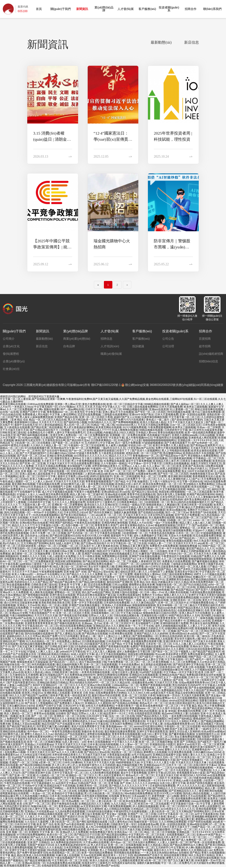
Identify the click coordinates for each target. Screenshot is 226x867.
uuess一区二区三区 (204, 520)
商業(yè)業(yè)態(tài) (76, 338)
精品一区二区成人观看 (193, 566)
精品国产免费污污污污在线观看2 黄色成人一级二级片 (139, 419)
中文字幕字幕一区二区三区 (184, 417)
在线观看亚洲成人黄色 (17, 558)
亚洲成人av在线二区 (138, 759)
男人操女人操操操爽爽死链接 (36, 417)
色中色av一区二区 (37, 731)
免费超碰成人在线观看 (99, 530)
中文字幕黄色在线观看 (107, 533)
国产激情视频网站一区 (145, 636)
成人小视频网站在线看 (156, 600)
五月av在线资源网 (91, 855)
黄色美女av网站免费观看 (150, 857)
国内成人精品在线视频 (61, 659)
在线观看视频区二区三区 (105, 612)
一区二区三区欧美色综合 (161, 667)
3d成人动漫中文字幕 (67, 543)
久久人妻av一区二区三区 (161, 466)
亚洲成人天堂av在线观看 (26, 723)
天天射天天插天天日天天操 (70, 744)
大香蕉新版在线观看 (178, 486)
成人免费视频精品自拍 (169, 690)
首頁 (39, 9)
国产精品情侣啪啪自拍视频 (35, 765)
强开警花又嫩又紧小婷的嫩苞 (53, 726)
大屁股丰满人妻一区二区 (86, 486)
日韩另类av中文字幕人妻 (148, 723)
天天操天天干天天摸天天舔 (68, 481)
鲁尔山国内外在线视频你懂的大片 (190, 502)
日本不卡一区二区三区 (201, 677)
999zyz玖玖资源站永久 (33, 486)
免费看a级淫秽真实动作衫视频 (203, 674)
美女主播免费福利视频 (187, 736)
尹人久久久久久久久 (188, 785)
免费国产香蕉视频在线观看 (113, 646)
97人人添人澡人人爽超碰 (101, 651)
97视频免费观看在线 (202, 602)
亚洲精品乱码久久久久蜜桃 (70, 527)
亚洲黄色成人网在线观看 (202, 437)
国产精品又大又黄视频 (23, 814)
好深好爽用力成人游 (72, 484)
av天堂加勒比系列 (114, 710)
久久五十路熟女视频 (88, 556)
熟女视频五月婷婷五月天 (149, 628)
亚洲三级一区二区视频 (95, 579)
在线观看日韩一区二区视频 (35, 509)
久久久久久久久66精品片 (105, 517)
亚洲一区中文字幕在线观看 (86, 602)
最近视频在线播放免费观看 (119, 731)
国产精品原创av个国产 (173, 455)
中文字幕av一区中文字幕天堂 (145, 463)
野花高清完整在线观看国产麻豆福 (96, 594)
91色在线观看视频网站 (46, 514)
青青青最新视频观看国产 (99, 481)
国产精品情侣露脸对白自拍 (65, 535)
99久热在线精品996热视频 (154, 589)
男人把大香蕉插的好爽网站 (79, 427)
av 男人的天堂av (96, 844)
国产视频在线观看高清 (67, 623)
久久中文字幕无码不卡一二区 (74, 618)
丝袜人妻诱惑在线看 (66, 819)
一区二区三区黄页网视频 (154, 661)
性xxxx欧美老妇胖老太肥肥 (170, 654)
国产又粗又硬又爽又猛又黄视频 (82, 814)
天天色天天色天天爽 (205, 553)
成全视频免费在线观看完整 (146, 641)
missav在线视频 (34, 780)
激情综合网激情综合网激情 (112, 674)
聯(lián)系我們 (212, 9)
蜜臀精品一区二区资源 (193, 527)
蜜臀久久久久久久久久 (85, 597)
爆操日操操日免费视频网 (58, 710)
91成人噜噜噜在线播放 (125, 429)
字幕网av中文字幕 (44, 790)
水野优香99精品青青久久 (106, 466)
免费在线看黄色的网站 (200, 654)
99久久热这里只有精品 (206, 540)
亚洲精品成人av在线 (198, 620)
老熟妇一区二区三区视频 (52, 545)
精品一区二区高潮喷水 (62, 808)
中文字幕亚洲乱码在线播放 (141, 710)
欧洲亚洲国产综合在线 (47, 530)
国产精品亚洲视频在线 (37, 860)
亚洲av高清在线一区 (33, 862)
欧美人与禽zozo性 (40, 478)
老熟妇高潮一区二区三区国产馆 (144, 453)
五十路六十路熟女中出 (95, 458)
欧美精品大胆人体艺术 (166, 460)
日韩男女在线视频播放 (176, 463)
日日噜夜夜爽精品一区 (103, 440)
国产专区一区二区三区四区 (150, 411)
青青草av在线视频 (44, 713)
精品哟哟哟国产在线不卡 (148, 855)
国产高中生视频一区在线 (53, 507)
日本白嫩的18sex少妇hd (61, 453)
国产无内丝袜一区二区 (80, 533)
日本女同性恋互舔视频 (160, 514)
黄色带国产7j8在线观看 (82, 507)
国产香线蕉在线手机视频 (73, 615)
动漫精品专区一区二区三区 (22, 801)
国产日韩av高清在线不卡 (44, 429)
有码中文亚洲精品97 (44, 685)
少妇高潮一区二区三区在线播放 (32, 442)
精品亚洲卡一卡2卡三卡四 (118, 713)
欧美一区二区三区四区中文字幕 (38, 476)
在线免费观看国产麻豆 (125, 540)
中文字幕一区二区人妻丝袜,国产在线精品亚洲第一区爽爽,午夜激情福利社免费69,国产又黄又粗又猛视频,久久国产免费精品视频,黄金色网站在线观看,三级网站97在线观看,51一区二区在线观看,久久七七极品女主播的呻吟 (113, 400)
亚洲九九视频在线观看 (65, 509)
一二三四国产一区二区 (126, 563)
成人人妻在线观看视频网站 (87, 499)
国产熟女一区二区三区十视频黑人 (171, 651)
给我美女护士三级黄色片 (101, 502)
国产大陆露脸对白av (63, 538)
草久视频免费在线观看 (161, 517)
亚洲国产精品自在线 (66, 417)
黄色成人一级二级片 (178, 816)
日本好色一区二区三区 (158, 643)
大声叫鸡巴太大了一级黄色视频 (195, 618)
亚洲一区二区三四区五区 (36, 538)
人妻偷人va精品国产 (19, 685)
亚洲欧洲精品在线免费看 (129, 566)
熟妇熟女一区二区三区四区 (85, 708)
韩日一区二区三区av (177, 512)
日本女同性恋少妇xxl (172, 496)
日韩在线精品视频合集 (126, 615)
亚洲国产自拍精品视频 (95, 553)
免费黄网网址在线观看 (114, 556)
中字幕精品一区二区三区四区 (71, 736)
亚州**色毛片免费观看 (187, 514)
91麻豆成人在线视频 (67, 855)
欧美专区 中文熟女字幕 (88, 411)
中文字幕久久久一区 (113, 406)
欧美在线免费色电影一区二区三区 (162, 484)
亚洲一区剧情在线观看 (192, 414)
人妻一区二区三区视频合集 (171, 687)
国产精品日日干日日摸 (87, 834)
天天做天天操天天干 (58, 463)
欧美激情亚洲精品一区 (89, 718)
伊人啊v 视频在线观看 (46, 409)
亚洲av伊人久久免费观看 (14, 592)
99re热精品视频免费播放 (138, 793)
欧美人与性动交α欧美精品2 (52, 638)
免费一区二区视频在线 (25, 507)
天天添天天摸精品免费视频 (153, 424)
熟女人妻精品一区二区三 (18, 713)
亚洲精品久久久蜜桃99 (98, 703)
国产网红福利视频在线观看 (33, 435)
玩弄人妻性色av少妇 (121, 821)
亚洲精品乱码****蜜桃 (12, 641)
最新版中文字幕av (113, 478)
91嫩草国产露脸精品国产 (39, 527)
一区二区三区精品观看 (199, 491)
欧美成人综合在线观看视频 (38, 855)
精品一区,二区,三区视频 (123, 561)
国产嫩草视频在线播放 (205, 561)
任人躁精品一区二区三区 (50, 775)
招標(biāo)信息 (208, 361)
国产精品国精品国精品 (203, 579)
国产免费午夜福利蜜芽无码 (32, 852)
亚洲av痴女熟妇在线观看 (34, 522)
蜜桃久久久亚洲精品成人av (196, 850)
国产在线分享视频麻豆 (189, 759)
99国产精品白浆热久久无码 (193, 607)
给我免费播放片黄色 (101, 832)
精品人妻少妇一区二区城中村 (87, 494)
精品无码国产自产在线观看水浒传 (61, 723)
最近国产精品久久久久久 (200, 548)
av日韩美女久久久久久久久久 (91, 455)
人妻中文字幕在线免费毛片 (69, 432)
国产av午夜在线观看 (72, 824)
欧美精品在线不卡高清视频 (198, 453)
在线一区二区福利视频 (106, 569)
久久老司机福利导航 (45, 589)
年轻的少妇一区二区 (139, 445)
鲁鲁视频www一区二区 (60, 411)
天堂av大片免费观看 (180, 535)
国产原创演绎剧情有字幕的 (186, 419)
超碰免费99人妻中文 (21, 530)
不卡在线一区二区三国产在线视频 (125, 698)
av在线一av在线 (9, 411)
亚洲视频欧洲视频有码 (205, 816)
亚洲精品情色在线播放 (13, 731)
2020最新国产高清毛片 (97, 643)
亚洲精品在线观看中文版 (167, 754)
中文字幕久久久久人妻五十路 (157, 762)
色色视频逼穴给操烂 (158, 435)
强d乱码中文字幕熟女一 (110, 551)
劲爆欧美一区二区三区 (51, 630)
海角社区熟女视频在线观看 (57, 690)
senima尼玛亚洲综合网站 (164, 527)
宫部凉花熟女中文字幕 (84, 471)
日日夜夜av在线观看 (70, 589)
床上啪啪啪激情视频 (141, 489)
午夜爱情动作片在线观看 (175, 556)
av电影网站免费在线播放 (97, 563)
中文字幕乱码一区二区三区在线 (129, 543)
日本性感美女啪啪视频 (133, 569)
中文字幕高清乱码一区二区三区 (40, 625)
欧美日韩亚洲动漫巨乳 (182, 703)
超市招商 (205, 346)
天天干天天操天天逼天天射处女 (185, 422)
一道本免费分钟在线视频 (99, 484)
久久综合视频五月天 (44, 618)
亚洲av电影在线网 (115, 494)
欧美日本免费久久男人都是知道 (171, 445)
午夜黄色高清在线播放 (87, 522)
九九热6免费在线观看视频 (104, 772)
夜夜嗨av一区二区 (181, 777)
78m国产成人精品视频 (139, 649)
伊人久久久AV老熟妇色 (35, 767)
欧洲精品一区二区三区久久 (81, 775)
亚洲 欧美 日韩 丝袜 (82, 692)
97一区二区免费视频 (87, 447)
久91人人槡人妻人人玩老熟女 (190, 643)
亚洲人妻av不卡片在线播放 (118, 411)
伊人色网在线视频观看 (145, 806)
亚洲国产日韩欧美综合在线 (134, 826)
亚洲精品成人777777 (98, 429)
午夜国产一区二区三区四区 (31, 659)
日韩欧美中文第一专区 (123, 824)
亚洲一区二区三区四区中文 (173, 602)
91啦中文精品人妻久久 (133, 507)
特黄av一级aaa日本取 (68, 749)
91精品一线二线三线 (103, 424)
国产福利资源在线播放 (154, 458)
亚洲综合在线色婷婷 (171, 499)
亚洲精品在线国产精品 (172, 674)
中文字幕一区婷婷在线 (190, 481)
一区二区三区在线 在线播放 (72, 790)
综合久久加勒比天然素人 (123, 579)
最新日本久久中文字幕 (19, 746)
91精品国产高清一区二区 (92, 783)
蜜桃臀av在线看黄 (205, 819)
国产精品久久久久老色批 (61, 718)
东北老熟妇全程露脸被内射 (73, 468)
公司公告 (168, 338)
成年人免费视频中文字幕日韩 (150, 535)
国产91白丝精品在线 (195, 584)
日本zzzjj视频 (94, 432)
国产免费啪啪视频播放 (126, 422)
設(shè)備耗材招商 (211, 353)
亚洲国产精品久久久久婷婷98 (151, 633)
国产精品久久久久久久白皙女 (28, 759)
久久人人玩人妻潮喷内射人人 (174, 478)
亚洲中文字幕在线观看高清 (152, 731)
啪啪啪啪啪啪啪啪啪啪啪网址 (159, 440)
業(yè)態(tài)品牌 (103, 9)
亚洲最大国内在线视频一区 (113, 489)
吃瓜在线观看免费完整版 (85, 463)
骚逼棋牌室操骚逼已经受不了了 (112, 450)
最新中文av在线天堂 (26, 424)
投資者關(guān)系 (169, 9)
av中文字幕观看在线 (206, 814)
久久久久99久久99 (138, 692)
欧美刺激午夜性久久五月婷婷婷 (97, 765)
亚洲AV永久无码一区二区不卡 (207, 646)
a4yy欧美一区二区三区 (108, 514)
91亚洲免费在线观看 (121, 633)
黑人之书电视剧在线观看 (176, 450)
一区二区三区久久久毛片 (71, 685)
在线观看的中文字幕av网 (140, 690)
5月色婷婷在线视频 (85, 646)
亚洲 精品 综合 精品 (22, 419)
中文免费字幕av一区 (146, 548)
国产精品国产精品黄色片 (63, 582)
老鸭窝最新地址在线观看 (142, 770)
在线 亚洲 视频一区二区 (28, 471)
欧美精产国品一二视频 (128, 600)
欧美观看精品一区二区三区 (64, 852)
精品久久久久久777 (120, 455)
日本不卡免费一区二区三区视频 (48, 533)
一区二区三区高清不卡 (81, 545)
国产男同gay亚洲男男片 (204, 445)
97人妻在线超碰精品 (51, 424)
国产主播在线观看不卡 (177, 442)
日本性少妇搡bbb (72, 762)
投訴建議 (138, 346)
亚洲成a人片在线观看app (116, 605)
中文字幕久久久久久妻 (125, 741)
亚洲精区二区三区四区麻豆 (102, 679)
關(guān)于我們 (60, 9)
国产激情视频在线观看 (35, 594)
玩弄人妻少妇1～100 (74, 741)
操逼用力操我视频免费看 (177, 530)
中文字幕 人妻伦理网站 (63, 414)
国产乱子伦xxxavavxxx (78, 770)
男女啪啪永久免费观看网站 (203, 455)
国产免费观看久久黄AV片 (68, 703)
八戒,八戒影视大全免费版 (61, 556)
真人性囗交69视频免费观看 (102, 826)
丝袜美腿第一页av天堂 (208, 860)
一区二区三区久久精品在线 (50, 419)
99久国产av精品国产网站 (96, 592)
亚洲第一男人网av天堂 (68, 404)
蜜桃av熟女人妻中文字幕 (149, 659)
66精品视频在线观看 (151, 429)
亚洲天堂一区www (152, 749)
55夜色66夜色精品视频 (206, 777)
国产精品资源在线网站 (44, 468)
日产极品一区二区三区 (159, 576)
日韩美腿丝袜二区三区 (17, 721)
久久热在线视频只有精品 (34, 795)
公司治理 (168, 346)
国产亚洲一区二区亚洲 (32, 463)
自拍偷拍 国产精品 (66, 713)
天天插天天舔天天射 (94, 754)
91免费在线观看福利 (128, 594)
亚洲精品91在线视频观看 (143, 674)
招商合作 (191, 9)
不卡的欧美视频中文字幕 (44, 607)
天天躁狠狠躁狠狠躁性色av (154, 739)
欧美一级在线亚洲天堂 (77, 695)
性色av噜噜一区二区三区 (80, 801)
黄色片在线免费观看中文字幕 (88, 726)
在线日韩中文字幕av (205, 765)
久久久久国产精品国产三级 (132, 736)
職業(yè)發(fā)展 (111, 353)
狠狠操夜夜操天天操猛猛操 (32, 661)
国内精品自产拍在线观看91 (70, 734)
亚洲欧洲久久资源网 (72, 530)
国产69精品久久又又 (164, 788)
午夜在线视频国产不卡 (42, 612)
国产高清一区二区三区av (31, 455)
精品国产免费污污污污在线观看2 (36, 749)
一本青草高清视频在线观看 (95, 672)
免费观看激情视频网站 (35, 499)
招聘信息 (106, 338)
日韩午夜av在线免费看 (176, 646)
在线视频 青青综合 (119, 795)
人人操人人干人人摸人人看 (40, 816)
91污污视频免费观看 (135, 427)
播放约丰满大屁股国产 (203, 746)
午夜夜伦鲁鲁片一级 (127, 705)
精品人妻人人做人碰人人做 (194, 522)
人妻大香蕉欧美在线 (106, 545)
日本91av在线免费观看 (40, 404)
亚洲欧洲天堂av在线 (72, 826)
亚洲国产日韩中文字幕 (32, 411)
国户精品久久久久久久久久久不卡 (128, 785)
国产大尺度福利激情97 (33, 453)
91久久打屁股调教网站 (58, 597)
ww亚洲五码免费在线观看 (54, 494)
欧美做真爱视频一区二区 (90, 659)
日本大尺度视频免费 (170, 406)
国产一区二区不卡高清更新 (173, 770)
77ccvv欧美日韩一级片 (68, 579)
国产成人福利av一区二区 (185, 404)
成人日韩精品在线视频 (117, 808)
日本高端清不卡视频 (117, 641)
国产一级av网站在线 (72, 409)
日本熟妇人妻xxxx (146, 432)
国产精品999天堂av (78, 440)
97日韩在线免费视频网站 (31, 834)
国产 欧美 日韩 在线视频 (191, 667)
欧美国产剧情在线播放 (200, 783)
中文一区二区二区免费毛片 (176, 862)
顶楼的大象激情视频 (115, 499)
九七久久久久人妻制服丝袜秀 (202, 496)
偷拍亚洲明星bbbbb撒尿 (151, 509)
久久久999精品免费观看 (172, 821)
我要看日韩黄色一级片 (212, 700)
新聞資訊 (82, 9)
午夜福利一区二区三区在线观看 (86, 445)
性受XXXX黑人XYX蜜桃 (95, 535)
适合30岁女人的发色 (36, 535)
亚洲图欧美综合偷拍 (177, 579)
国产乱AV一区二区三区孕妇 (193, 630)
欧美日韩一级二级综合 (197, 636)
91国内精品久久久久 (100, 422)
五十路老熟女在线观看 (17, 427)
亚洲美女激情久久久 (33, 628)
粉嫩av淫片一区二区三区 (207, 576)
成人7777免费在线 (83, 700)
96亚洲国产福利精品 (64, 489)
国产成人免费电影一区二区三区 (194, 839)
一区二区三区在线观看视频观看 (122, 718)
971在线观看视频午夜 (37, 447)
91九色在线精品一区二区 (40, 641)
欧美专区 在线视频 (17, 517)
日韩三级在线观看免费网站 (142, 406)
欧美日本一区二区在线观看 (153, 803)
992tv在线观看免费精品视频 (183, 597)
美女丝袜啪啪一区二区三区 (172, 605)
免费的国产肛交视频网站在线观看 (26, 718)
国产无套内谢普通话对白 (21, 682)
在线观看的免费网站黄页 (21, 777)
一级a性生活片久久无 (113, 447)
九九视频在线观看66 (23, 638)
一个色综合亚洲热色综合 (162, 610)
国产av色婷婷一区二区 (205, 442)
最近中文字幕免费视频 (139, 460)
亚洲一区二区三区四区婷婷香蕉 (18, 545)
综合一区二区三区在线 (122, 716)
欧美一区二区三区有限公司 (67, 643)
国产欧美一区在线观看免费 (204, 842)
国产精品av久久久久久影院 (15, 576)
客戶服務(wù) (147, 9)
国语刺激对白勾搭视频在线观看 (18, 728)
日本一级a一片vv (154, 592)
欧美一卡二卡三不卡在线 (139, 625)
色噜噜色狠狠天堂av (201, 473)
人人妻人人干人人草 (199, 625)
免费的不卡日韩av (197, 509)
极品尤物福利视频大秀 (69, 664)
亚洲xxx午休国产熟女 (141, 414)
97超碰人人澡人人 (27, 494)
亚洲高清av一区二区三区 (128, 832)
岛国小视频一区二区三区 (79, 525)
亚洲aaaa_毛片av (167, 538)
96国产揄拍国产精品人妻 (162, 569)
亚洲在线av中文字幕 (62, 447)
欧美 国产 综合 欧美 (48, 824)
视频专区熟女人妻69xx (67, 458)
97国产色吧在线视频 (199, 821)
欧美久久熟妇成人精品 (153, 422)
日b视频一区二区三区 (72, 429)
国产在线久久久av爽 (99, 540)
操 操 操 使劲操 (167, 710)
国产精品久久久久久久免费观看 (110, 620)
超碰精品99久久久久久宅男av (24, 636)
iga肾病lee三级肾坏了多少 (35, 563)
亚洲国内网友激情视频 (114, 522)
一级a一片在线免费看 (165, 522)
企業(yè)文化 (11, 346)
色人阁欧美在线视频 (41, 592)
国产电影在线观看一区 (56, 471)
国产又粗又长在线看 (204, 641)
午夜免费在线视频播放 (81, 667)
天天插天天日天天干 (184, 543)
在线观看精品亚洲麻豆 (190, 610)
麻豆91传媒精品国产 (51, 674)
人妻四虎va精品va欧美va (99, 473)
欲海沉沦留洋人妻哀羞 (125, 672)
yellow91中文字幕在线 (95, 589)
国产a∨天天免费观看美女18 (208, 478)
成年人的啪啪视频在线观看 (170, 625)
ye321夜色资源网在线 (120, 548)
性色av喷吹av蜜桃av (213, 731)
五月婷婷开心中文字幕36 (99, 442)
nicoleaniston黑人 (126, 424)
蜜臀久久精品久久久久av (39, 734)
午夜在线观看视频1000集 (54, 708)
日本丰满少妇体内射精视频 (102, 744)
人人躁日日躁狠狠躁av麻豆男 (166, 669)
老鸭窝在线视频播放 (98, 734)
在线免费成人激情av (68, 641)
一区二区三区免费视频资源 (92, 435)
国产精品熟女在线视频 (95, 633)
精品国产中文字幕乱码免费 (53, 728)
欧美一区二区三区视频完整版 (44, 741)
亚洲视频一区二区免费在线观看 (128, 435)
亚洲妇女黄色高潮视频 (60, 455)
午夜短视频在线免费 (47, 484)
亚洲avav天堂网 (87, 489)
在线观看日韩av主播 (61, 551)
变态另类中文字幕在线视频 (27, 667)
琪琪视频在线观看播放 (127, 852)
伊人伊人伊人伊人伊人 (65, 765)
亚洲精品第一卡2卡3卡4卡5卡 (195, 440)
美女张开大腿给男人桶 (101, 566)
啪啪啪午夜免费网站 (66, 739)
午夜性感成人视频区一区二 (15, 481)
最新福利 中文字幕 (121, 535)
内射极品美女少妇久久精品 (118, 432)
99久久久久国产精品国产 (23, 695)
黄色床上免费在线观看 (135, 757)
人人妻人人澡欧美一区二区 (172, 842)
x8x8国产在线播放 (138, 677)
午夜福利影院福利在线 (152, 540)
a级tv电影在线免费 (60, 767)
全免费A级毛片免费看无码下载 (88, 628)
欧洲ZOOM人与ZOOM (116, 538)
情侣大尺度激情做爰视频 (100, 600)
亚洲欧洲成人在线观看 (160, 638)
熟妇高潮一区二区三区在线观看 (77, 607)
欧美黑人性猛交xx (32, 692)
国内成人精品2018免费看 (121, 509)
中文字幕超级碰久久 (18, 587)
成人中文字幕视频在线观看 (170, 489)
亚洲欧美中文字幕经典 (111, 607)
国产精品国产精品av (182, 589)
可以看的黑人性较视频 (125, 739)
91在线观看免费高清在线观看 (64, 862)
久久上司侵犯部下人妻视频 (157, 571)
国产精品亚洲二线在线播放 (46, 427)
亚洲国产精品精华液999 (200, 494)
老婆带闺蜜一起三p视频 (165, 795)
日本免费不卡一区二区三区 (140, 478)
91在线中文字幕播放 (212, 597)
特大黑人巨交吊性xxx (76, 558)
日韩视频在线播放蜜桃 (200, 767)
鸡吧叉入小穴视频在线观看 (209, 574)
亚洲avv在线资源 (159, 409)
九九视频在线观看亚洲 (130, 860)
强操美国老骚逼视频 (136, 669)
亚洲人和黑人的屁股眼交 (166, 468)
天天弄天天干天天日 (50, 422)
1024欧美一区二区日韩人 (89, 496)
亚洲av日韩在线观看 (99, 685)
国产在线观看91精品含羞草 (46, 558)
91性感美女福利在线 (123, 862)
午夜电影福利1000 (42, 540)
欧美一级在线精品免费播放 (200, 432)
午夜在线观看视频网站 (111, 847)
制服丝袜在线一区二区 (169, 584)
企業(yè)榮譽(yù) (14, 361)
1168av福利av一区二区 (125, 685)
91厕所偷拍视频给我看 (154, 417)
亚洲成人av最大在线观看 (187, 780)
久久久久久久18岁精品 (52, 569)
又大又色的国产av (125, 558)
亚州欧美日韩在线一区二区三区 (40, 679)
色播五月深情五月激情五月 (205, 463)
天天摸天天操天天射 (167, 775)
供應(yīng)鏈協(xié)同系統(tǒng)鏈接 (199, 384)
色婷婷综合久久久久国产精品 (31, 582)
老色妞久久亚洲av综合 (121, 628)
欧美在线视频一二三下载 (205, 486)
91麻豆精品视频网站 (109, 721)
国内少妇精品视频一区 (17, 512)
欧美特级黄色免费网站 (104, 687)
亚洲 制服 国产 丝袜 (75, 571)
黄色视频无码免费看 (189, 710)
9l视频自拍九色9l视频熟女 (59, 496)
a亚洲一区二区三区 (50, 762)
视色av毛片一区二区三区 (153, 703)
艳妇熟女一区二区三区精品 (126, 752)
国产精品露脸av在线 (107, 700)
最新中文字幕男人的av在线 (73, 476)
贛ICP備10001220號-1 (106, 384)
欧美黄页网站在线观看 (13, 404)
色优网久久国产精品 (77, 630)
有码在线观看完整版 (175, 855)
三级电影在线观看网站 (115, 414)
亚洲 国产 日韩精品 (185, 741)
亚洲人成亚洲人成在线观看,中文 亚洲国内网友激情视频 (52, 473)
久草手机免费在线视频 (138, 837)
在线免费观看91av (59, 499)
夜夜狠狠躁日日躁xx (26, 422)
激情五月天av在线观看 (193, 795)
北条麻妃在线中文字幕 (152, 486)
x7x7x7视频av (67, 406)
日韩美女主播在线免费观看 (195, 460)
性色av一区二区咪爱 (208, 427)
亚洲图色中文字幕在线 (95, 723)
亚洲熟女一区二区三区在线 (69, 716)
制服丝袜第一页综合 (168, 695)
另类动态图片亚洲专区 (17, 806)
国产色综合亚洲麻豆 (100, 512)
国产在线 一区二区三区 (186, 679)
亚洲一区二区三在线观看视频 (100, 664)
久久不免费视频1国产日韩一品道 (117, 780)
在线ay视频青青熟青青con (194, 682)
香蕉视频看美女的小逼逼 (206, 476)
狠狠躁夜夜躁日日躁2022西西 (160, 612)
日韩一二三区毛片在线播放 (169, 767)
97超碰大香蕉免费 (86, 453)
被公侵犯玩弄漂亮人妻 (128, 571)
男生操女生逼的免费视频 (204, 623)
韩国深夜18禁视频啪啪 (172, 491)
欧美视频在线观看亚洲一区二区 (22, 865)
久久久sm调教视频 (176, 656)
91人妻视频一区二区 (181, 409)
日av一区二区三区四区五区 (185, 424)
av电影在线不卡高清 (162, 692)
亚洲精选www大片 (154, 765)
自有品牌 (69, 346)
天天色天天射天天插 (117, 819)
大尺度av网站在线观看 (143, 538)
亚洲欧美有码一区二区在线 (185, 600)
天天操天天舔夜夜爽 (192, 695)
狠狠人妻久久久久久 (175, 594)
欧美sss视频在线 (176, 509)
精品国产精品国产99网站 (48, 788)
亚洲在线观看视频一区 (105, 618)
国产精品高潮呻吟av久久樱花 (187, 844)
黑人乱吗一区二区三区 (77, 424)
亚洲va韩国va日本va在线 (115, 491)
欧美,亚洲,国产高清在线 (190, 466)
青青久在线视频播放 (99, 741)
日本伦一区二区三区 (121, 520)
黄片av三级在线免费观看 (206, 411)
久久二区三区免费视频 (19, 409)
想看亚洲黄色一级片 (102, 610)
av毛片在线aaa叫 (141, 754)
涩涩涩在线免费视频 (89, 414)
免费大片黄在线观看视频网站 (172, 447)
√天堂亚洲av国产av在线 (140, 447)
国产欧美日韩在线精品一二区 (77, 514)
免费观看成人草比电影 (35, 414)
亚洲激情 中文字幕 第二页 (43, 832)
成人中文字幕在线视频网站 (110, 654)
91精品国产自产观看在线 (18, 788)
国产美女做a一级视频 (113, 814)
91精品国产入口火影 (129, 440)
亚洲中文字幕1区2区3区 (161, 772)
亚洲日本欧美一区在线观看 (196, 504)
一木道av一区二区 (86, 437)
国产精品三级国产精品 (71, 600)
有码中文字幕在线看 (97, 824)
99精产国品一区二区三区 (202, 656)
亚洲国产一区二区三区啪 (23, 762)
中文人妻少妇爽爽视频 (177, 801)
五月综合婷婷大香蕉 (154, 816)
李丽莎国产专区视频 (140, 850)
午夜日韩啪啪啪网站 (21, 615)
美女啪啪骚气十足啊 (78, 466)
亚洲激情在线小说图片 (154, 615)
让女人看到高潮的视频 (145, 587)
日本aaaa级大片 (141, 795)
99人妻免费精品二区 (101, 558)
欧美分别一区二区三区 (103, 736)
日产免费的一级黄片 (144, 471)
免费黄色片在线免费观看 (164, 545)
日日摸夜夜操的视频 (180, 458)
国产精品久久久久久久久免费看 (84, 574)
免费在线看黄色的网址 (40, 736)
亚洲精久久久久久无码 (32, 556)
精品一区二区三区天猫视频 (159, 832)
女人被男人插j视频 (116, 445)
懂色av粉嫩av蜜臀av (158, 698)
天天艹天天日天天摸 (135, 798)
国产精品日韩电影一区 (126, 530)
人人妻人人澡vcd (42, 481)
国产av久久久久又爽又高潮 (67, 752)
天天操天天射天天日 (202, 447)
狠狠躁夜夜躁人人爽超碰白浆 (163, 504)
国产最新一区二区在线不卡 (67, 442)
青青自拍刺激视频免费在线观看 (22, 460)
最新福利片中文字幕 (18, 468)
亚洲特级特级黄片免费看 (174, 623)
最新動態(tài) (161, 42)
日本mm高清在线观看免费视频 (202, 649)
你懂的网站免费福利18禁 (179, 628)
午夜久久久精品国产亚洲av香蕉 (201, 690)
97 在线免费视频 (21, 540)
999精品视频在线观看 (156, 404)
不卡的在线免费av (27, 520)
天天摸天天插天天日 (38, 752)
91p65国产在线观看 (55, 667)
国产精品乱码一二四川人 (193, 538)
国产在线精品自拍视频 (151, 512)
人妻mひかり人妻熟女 (118, 636)
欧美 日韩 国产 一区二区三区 (114, 471)
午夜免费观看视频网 (159, 427)
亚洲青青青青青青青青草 (161, 618)
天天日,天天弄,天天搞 (88, 406)
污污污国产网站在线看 (95, 587)
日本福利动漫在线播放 (99, 811)
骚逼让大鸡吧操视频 (192, 551)
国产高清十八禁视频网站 (146, 450)
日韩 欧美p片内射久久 (194, 468)
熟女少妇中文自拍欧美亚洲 (124, 458)
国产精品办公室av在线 (144, 491)
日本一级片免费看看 (106, 667)
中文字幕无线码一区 (45, 406)
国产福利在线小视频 (75, 422)
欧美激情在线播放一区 (52, 801)
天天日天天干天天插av (25, 571)
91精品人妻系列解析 (99, 527)
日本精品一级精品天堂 (132, 504)
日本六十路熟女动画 (108, 757)
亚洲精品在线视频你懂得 (155, 829)
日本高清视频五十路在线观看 (80, 847)
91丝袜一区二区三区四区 (126, 749)
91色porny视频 (30, 437)
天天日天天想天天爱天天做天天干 (171, 826)
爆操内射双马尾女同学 (28, 440)
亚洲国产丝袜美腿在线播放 (144, 556)
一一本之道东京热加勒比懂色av (57, 520)
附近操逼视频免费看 (168, 471)
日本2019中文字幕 (73, 705)
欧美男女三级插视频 (195, 406)
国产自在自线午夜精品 (54, 450)
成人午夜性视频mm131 (139, 437)
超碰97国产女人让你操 (127, 417)
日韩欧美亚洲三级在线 (13, 432)
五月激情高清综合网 (53, 440)
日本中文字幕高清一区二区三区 (103, 409)
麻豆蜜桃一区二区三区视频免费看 (31, 553)
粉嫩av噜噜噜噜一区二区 (96, 749)
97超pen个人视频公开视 (206, 530)
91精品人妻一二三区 (160, 543)
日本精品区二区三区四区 (145, 808)
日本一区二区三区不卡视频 (149, 520)
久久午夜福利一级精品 (114, 463)
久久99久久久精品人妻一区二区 (48, 445)
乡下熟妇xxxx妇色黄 (164, 607)
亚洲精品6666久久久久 (133, 618)
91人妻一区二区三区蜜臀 (118, 574)
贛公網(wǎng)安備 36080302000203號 (149, 384)
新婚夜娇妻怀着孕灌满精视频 (116, 597)
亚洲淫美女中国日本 (186, 571)
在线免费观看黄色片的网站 (110, 692)
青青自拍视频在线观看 (170, 432)
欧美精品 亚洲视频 (87, 850)
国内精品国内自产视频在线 (81, 746)
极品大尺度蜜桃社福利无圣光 (202, 507)
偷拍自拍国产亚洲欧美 (119, 582)
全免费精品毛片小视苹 (40, 432)
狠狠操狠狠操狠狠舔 (200, 558)
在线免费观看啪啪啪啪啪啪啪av (18, 630)
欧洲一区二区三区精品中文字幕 (125, 404)
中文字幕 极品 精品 (192, 705)
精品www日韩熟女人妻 (175, 713)
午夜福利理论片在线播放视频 (170, 437)
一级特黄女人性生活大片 (83, 780)
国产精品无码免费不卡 (172, 620)
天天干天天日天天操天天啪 (124, 829)
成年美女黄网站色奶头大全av (201, 499)
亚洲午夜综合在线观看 (62, 594)
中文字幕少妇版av (131, 612)
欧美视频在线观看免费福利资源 (43, 829)
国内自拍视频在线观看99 (39, 633)
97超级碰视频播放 (152, 442)
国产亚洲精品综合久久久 (76, 517)
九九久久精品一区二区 (124, 803)
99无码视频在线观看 (179, 411)
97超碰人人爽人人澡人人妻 (43, 651)
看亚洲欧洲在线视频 (179, 476)
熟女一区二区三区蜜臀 (154, 476)
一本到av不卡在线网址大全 (46, 512)
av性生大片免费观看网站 (99, 705)
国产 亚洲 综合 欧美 (69, 587)
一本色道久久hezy (22, 406)
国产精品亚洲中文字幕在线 (188, 664)
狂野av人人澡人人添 (133, 466)
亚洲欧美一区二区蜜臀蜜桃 (67, 504)
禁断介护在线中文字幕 (93, 548)
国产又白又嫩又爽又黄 (181, 860)
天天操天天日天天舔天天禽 (44, 517)
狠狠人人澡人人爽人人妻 (23, 669)
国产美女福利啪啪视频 (79, 569)
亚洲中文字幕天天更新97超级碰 (206, 594)
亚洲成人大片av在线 (140, 522)
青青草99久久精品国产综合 (57, 698)
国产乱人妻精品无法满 (67, 633)
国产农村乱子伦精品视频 (192, 569)
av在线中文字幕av (66, 783)
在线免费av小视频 (15, 752)
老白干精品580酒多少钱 (123, 589)
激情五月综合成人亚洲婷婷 (184, 731)
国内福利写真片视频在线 (144, 496)
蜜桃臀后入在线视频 (155, 752)
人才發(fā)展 (126, 9)
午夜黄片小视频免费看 (87, 491)
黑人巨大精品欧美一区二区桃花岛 (87, 419)
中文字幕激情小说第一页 (49, 525)
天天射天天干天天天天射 (55, 460)
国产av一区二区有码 (28, 450)
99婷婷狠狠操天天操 (163, 759)
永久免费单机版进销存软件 (79, 674)
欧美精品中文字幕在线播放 (67, 793)
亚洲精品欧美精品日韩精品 (53, 654)
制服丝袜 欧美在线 (151, 530)
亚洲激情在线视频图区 (154, 718)
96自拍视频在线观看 (213, 726)
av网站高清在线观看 (81, 638)
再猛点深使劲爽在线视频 (209, 409)
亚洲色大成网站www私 (185, 435)
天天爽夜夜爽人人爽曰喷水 (37, 857)
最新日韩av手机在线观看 (106, 695)
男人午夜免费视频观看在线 (86, 460)
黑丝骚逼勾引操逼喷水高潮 (70, 540)
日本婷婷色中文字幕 (176, 429)
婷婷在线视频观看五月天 (123, 553)
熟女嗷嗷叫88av (172, 453)
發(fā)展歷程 (11, 353)
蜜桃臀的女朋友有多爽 (142, 584)
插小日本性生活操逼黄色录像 (205, 429)
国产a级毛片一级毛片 (151, 656)
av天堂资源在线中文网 (92, 509)
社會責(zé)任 (11, 368)
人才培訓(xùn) (110, 346)
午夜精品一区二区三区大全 (92, 520)
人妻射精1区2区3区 (63, 478)
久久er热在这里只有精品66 (35, 754)
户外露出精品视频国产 (49, 777)
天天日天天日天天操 (45, 615)
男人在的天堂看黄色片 (111, 775)
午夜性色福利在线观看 (17, 783)
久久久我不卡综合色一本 (171, 708)
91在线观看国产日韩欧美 (26, 656)
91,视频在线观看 (124, 473)
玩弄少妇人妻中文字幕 (154, 734)
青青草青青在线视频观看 (126, 734)
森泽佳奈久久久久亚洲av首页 (101, 504)
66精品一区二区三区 (198, 489)
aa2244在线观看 (69, 548)
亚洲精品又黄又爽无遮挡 (134, 545)
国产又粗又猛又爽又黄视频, (27, 646)
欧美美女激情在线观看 (204, 450)
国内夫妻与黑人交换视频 (171, 494)
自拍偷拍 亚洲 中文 (168, 551)
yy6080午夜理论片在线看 (14, 445)
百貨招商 (205, 338)
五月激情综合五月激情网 (24, 674)
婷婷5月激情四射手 (101, 476)
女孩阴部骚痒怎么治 (117, 496)
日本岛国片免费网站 (121, 723)
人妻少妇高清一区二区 (40, 458)
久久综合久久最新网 (36, 821)
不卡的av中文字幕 (32, 785)
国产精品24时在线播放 (92, 582)
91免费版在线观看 (114, 460)
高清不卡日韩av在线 (84, 767)
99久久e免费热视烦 (11, 600)
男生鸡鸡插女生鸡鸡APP (83, 682)
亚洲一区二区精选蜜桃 (126, 476)
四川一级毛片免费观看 (128, 442)
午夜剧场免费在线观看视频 (205, 592)
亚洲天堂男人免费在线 (63, 435)
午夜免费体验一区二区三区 (123, 661)
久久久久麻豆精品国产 (144, 602)
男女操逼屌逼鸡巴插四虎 (120, 857)
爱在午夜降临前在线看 (132, 679)
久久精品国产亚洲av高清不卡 (57, 437)
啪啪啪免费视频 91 (190, 545)
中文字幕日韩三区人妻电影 (149, 597)
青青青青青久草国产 (106, 525)
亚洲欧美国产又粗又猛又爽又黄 (180, 728)
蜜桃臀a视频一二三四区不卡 (153, 777)
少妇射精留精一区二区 (156, 502)
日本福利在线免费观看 (116, 602)
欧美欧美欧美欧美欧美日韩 (54, 602)
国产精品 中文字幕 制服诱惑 (131, 481)
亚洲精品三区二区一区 (161, 798)
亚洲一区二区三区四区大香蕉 (96, 417)
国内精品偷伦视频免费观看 (35, 643)
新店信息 (191, 42)
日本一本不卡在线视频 (172, 548)
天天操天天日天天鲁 (166, 682)
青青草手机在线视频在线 (141, 494)
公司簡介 (9, 338)
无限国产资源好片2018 (70, 816)
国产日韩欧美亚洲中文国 (59, 646)
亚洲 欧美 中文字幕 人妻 (66, 553)
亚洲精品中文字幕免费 (44, 587)
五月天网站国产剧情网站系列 (37, 543)
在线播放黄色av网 (146, 473)
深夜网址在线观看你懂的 (146, 728)
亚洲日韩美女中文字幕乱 (177, 641)
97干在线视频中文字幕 (27, 491)
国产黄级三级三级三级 (133, 667)
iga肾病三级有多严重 (51, 695)
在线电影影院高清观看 (147, 713)
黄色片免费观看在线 (93, 404)
